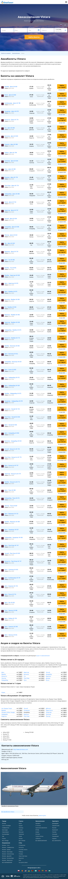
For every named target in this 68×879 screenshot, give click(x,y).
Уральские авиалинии (41, 827)
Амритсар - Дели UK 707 (11, 210)
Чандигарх (49, 712)
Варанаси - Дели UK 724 (11, 251)
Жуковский (55, 830)
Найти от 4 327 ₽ (62, 119)
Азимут (37, 832)
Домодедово (55, 823)
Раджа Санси (49, 710)
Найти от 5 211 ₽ (62, 449)
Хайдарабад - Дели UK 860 (12, 193)
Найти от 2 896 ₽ (62, 529)
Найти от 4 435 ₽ (62, 259)
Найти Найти (62, 473)
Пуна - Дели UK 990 (10, 169)
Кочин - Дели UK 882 (10, 95)
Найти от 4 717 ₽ (62, 409)
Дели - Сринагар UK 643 (11, 569)
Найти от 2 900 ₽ (62, 235)
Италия (21, 830)
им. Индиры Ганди (6, 708)
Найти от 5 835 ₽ (62, 401)
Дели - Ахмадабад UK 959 (12, 433)
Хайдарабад (4, 680)
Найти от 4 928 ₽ (62, 594)
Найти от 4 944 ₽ (62, 86)
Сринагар (48, 714)
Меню (66, 2)
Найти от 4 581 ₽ (62, 177)
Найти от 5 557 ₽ (62, 553)
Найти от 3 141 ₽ (62, 433)
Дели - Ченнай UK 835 (11, 425)
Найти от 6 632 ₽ (62, 103)
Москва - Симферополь (8, 847)
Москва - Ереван (6, 849)
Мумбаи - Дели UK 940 (11, 86)
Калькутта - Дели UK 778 (11, 119)
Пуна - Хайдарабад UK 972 (12, 377)
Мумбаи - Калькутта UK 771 (12, 482)
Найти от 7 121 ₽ (62, 94)
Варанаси (48, 676)
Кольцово (54, 834)
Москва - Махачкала (7, 860)
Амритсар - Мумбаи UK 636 (12, 322)
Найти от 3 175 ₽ (62, 111)
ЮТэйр (37, 830)
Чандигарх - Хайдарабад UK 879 (14, 401)
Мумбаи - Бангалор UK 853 (12, 345)
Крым (20, 823)
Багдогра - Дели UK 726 (11, 177)
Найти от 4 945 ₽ (62, 152)
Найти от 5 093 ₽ (62, 586)
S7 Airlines (38, 825)
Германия (21, 834)
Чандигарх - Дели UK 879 (12, 111)
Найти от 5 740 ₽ (62, 577)
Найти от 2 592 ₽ (62, 210)
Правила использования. (58, 876)
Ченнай (48, 672)
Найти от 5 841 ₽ (62, 505)
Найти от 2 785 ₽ (62, 283)
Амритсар (26, 672)
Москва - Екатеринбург (8, 858)
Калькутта (4, 676)
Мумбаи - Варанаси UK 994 (12, 521)
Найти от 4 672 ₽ (62, 193)
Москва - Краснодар (7, 851)
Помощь (21, 851)
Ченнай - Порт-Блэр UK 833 (12, 553)
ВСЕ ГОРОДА (5, 840)
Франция (21, 832)
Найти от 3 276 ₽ (62, 160)
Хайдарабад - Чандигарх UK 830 (14, 537)
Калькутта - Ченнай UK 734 (12, 409)
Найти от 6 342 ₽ (62, 626)
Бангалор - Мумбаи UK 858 (12, 299)
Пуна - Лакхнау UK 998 (11, 610)
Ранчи (47, 680)
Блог (20, 860)
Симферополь (5, 827)
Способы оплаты (23, 849)
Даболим (48, 708)
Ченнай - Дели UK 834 (11, 218)
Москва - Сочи (5, 845)
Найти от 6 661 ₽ (62, 275)
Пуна (25, 680)
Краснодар (5, 830)
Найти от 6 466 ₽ (62, 136)
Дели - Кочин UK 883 (10, 369)
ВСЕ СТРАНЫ (22, 840)
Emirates (38, 834)
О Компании (22, 845)
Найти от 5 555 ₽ (62, 424)
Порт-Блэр (26, 678)
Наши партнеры (23, 856)
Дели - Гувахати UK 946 (11, 626)
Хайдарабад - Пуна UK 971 (12, 498)
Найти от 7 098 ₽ (62, 322)
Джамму (48, 678)
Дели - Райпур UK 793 (11, 618)
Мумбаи (3, 674)
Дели (2, 672)
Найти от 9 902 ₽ (62, 185)
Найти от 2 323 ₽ (62, 635)
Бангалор (26, 674)
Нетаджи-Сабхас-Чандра (8, 712)
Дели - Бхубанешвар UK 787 (12, 577)
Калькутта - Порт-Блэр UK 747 (13, 561)
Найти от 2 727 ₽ (62, 243)
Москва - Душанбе (6, 856)
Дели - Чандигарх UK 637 (12, 529)
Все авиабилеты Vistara (7, 811)
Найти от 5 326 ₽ (62, 202)
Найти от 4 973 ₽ (62, 291)
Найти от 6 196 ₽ (62, 369)
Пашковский (55, 836)
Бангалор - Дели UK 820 (11, 136)
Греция (20, 838)
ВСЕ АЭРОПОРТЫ (56, 840)
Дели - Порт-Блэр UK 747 (12, 545)
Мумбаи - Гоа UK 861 (10, 267)
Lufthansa (38, 838)
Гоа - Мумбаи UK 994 (10, 307)
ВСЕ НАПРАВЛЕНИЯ (7, 862)
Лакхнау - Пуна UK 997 (11, 505)
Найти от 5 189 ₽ (62, 561)
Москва (4, 823)
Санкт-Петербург (6, 825)
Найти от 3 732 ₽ (62, 299)
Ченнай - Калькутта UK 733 (12, 449)
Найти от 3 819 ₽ (62, 226)
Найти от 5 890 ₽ (62, 353)
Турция (20, 825)
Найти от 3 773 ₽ (62, 498)
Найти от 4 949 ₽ (62, 490)
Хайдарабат (4, 714)
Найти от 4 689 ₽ (62, 385)
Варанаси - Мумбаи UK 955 (12, 314)
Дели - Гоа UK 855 (10, 259)
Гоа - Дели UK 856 (10, 128)
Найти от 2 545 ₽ (62, 267)
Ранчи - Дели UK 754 (10, 202)
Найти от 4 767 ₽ (62, 618)
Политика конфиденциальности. (46, 876)
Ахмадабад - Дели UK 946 (12, 226)
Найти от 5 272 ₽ (62, 169)
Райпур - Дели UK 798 (11, 152)
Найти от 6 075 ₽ (62, 144)
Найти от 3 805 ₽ (62, 330)
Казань (4, 838)
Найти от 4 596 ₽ (62, 521)
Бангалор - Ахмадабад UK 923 (13, 441)
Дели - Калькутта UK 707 (11, 465)
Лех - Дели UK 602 (10, 243)
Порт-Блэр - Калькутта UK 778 (13, 457)
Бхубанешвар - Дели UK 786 (12, 103)
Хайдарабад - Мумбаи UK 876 (13, 330)
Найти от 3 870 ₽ (62, 377)
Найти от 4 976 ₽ (62, 127)
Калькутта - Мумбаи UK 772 (12, 338)
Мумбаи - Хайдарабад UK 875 (13, 393)
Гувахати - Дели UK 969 (11, 144)
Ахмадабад (49, 674)
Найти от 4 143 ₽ (62, 314)
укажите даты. (42, 815)
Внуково (54, 827)
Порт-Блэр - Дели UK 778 (12, 185)
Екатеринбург (5, 834)
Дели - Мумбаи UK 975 (11, 291)
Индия (3, 692)
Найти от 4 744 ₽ (62, 482)
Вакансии (21, 858)
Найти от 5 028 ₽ (62, 338)
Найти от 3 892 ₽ (62, 361)
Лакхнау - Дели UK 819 (11, 235)
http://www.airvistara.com (20, 749)
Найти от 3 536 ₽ (62, 393)
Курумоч (54, 838)
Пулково (54, 832)
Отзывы (21, 854)
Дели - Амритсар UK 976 (11, 283)
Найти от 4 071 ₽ (62, 465)
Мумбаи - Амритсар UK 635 (12, 275)
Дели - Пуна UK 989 (10, 490)
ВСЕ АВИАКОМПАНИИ (41, 840)
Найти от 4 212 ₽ (62, 602)
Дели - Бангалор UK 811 (11, 353)
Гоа (25, 676)
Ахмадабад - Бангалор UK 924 (13, 361)
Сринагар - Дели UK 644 (11, 160)
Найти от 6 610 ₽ (62, 417)
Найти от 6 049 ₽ (62, 218)
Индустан (4, 716)
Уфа (3, 836)
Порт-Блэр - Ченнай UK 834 (12, 417)
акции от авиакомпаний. (43, 655)
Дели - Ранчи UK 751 (10, 594)
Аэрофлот (38, 823)
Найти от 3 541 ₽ (62, 513)
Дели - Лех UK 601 (10, 602)
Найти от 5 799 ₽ (62, 610)
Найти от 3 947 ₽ (62, 251)
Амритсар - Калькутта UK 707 (13, 473)
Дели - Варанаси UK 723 (11, 513)
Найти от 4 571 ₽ (62, 441)
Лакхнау (3, 678)
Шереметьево (55, 825)
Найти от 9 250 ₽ (62, 545)
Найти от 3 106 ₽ (62, 569)
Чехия (20, 836)
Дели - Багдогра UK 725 (11, 586)
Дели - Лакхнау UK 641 (11, 635)
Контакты (21, 847)
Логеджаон (27, 710)
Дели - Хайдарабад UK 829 (12, 385)
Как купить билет (23, 862)
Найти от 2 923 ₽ (62, 307)
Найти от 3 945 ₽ (62, 345)
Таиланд (21, 827)
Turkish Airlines (39, 836)
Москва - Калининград (8, 854)
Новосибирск (5, 832)
